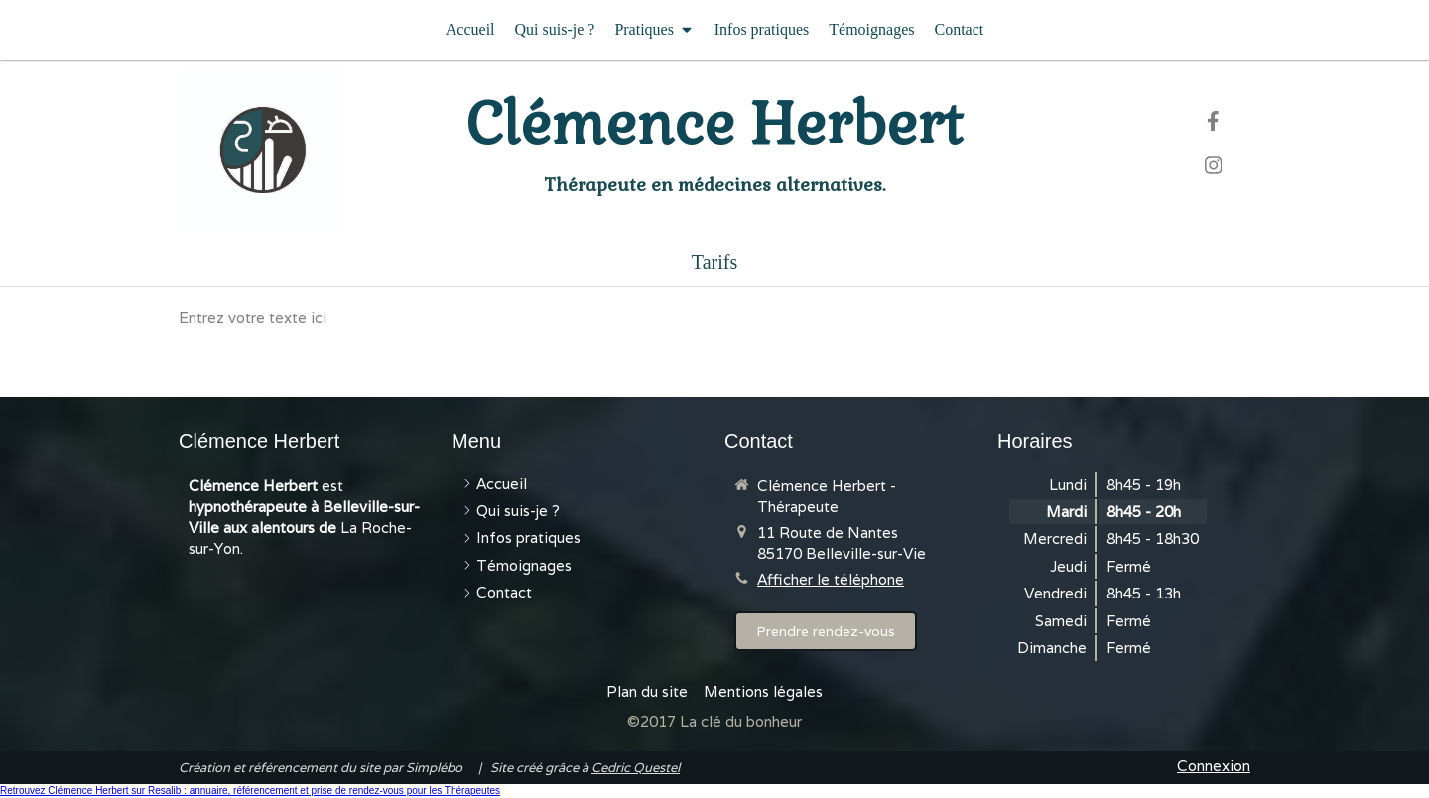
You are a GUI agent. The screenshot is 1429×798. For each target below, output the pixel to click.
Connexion (1213, 765)
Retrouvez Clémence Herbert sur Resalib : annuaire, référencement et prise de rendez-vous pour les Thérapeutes (250, 790)
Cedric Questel (635, 767)
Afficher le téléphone (830, 579)
